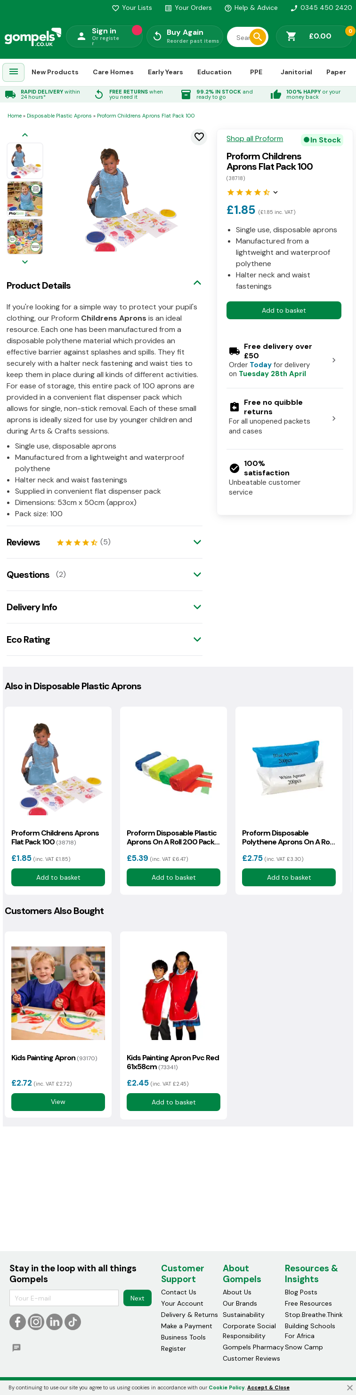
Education (214, 72)
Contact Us (178, 1292)
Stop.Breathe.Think (314, 1315)
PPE (256, 72)
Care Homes (113, 72)
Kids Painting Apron (54, 1057)
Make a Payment (186, 1326)
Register (173, 1349)
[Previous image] (25, 135)
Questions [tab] (28, 574)
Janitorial (296, 72)
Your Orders (188, 7)
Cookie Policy (227, 1387)
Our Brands (240, 1304)
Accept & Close (268, 1387)
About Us (237, 1292)
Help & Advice (251, 7)
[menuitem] (13, 73)
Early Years (165, 72)
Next (137, 1298)
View (58, 1101)
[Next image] (25, 262)
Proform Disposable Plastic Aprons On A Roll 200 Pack (172, 837)
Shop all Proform (255, 138)
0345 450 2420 (321, 7)
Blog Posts (301, 1292)
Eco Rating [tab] (28, 639)
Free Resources (308, 1304)
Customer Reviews (251, 1359)
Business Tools (183, 1337)
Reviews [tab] (23, 542)
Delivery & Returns (189, 1315)
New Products (55, 72)
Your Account (182, 1304)
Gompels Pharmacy (253, 1347)
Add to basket (284, 310)
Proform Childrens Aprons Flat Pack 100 (55, 837)
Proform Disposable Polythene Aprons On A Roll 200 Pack (287, 837)
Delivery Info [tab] (32, 607)
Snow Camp (304, 1347)
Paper (336, 72)
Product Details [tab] (39, 285)
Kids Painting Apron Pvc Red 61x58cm (173, 1062)
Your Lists (132, 7)
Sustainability (244, 1315)
